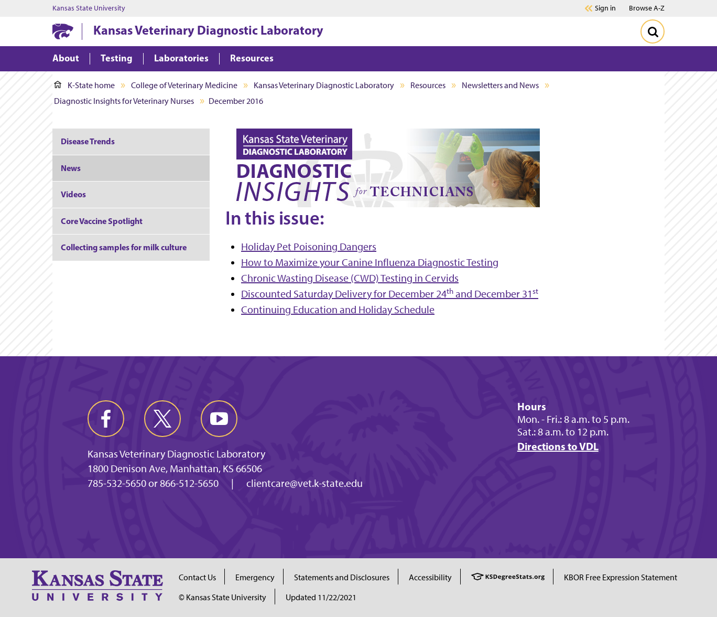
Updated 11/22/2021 (321, 597)
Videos (73, 194)
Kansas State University (88, 8)
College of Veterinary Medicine (184, 85)
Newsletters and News (500, 85)
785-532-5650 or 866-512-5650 (153, 483)
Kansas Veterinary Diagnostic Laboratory (208, 30)
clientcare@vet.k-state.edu (304, 483)
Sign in (605, 8)
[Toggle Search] (652, 31)
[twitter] (162, 418)
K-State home (84, 85)
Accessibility (430, 577)
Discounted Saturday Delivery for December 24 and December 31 (389, 294)
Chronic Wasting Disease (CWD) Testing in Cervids (350, 278)
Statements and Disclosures (341, 577)
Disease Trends (88, 141)
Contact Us (197, 577)
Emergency (255, 577)
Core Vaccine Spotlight (102, 221)
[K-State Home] (62, 31)
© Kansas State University (222, 597)
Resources (428, 85)
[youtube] (219, 418)
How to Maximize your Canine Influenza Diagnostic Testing (369, 262)
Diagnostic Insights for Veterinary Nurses (124, 101)
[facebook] (106, 418)
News (71, 168)
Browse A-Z (647, 8)
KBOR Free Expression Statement (620, 577)
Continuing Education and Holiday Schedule (337, 309)
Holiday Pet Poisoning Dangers (308, 246)
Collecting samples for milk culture (124, 247)
